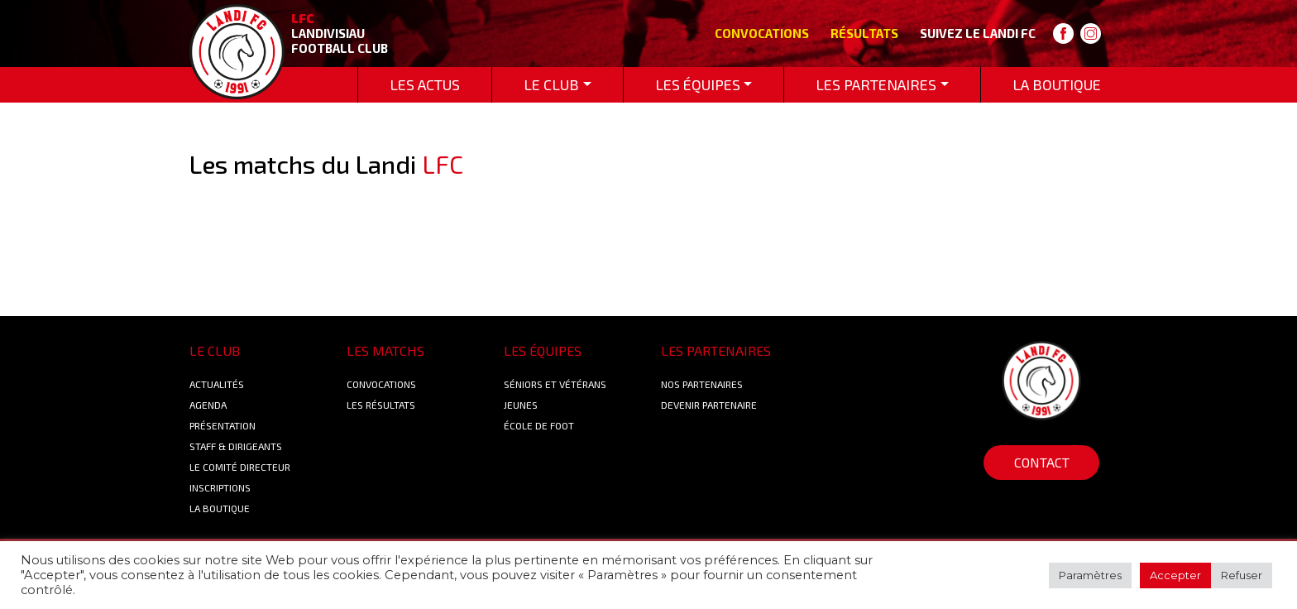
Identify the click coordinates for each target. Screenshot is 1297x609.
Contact (1042, 462)
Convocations (762, 33)
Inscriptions (220, 487)
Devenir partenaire (709, 404)
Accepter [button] (1175, 575)
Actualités (216, 384)
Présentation (222, 425)
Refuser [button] (1241, 575)
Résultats (864, 33)
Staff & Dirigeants (235, 446)
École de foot (539, 425)
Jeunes (521, 404)
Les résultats (381, 404)
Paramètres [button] (1090, 575)
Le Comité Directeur (239, 466)
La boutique (219, 508)
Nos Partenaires (702, 384)
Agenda (208, 404)
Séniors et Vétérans (555, 384)
